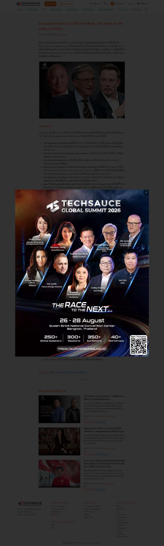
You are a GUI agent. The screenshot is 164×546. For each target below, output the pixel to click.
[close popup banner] (146, 192)
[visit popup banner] (82, 273)
